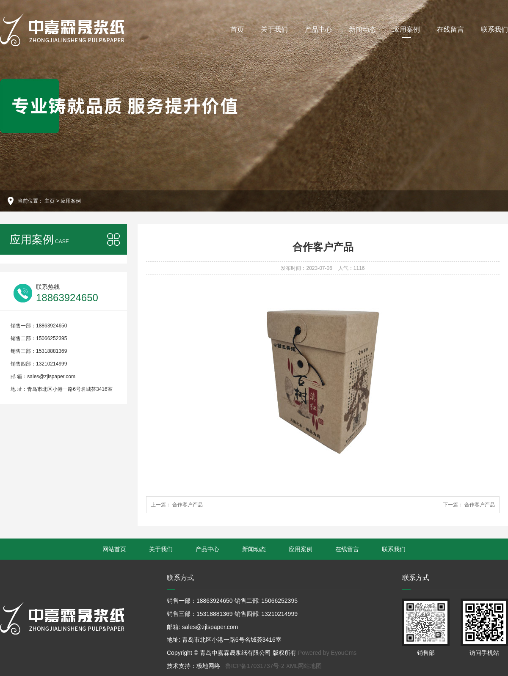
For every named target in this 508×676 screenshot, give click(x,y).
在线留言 (450, 29)
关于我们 (274, 29)
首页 (237, 29)
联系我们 (494, 29)
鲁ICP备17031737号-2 (254, 665)
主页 (49, 201)
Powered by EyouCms (326, 652)
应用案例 (406, 32)
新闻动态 (362, 29)
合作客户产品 (187, 505)
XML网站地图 (304, 665)
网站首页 (114, 549)
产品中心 (318, 29)
